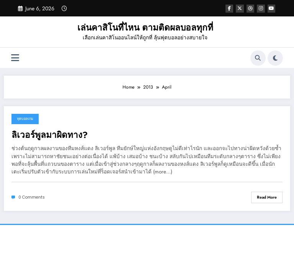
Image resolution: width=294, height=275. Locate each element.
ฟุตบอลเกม (25, 118)
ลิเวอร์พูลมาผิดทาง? (49, 135)
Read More (267, 197)
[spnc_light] (275, 58)
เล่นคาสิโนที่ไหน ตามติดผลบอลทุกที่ (145, 27)
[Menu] (15, 58)
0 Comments (31, 197)
